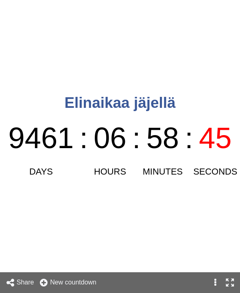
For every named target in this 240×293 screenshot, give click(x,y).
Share (20, 283)
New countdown (67, 283)
